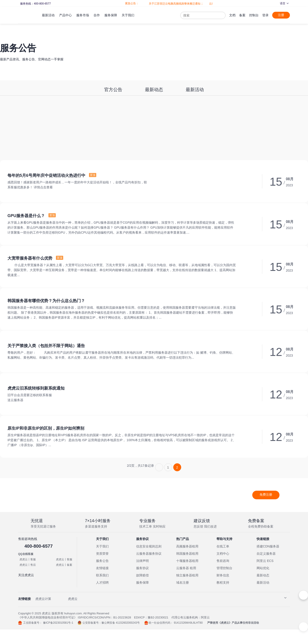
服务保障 (142, 582)
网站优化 (263, 568)
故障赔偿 (142, 575)
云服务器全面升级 (213, 3)
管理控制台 (224, 568)
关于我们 (102, 546)
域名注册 (182, 582)
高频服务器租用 (187, 546)
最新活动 (195, 89)
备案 (242, 15)
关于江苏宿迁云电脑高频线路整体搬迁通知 (168, 3)
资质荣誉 (102, 553)
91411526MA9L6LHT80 (188, 622)
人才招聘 (102, 582)
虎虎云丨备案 (64, 564)
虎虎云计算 (43, 599)
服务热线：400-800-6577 (35, 3)
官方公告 (113, 89)
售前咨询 (223, 561)
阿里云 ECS (265, 561)
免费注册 (266, 494)
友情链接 (102, 568)
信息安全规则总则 (148, 546)
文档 (232, 15)
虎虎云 (72, 599)
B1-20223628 (122, 617)
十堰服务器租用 (187, 561)
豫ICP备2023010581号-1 (58, 622)
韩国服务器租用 (187, 553)
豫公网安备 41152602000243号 (120, 622)
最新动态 (154, 89)
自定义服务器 (266, 553)
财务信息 (223, 575)
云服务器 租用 (186, 568)
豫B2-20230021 (158, 617)
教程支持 (223, 582)
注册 (281, 15)
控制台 (254, 15)
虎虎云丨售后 (27, 564)
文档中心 (223, 553)
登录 (265, 15)
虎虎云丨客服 (27, 559)
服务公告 (102, 561)
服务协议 (142, 568)
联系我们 (102, 575)
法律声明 (142, 561)
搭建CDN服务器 (268, 546)
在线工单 (223, 546)
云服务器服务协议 (148, 553)
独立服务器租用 (187, 575)
